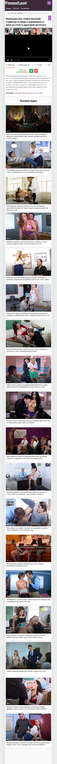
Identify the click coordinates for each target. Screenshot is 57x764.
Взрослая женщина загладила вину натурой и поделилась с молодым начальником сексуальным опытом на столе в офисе (28, 278)
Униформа (17, 93)
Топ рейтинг (25, 8)
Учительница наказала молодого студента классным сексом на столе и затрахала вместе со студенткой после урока (28, 171)
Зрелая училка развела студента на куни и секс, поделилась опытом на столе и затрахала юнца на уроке (27, 350)
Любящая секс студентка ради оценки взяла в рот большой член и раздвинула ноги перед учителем (28, 600)
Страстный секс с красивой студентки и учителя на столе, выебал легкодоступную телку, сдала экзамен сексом (26, 636)
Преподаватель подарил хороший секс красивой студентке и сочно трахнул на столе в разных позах (27, 529)
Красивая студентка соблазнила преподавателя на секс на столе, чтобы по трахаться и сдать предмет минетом (27, 493)
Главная (8, 8)
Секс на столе (38, 93)
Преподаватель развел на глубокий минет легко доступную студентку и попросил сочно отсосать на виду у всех (27, 457)
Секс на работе (27, 93)
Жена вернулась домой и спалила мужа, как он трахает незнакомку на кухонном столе (25, 565)
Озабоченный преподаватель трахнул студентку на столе (26, 671)
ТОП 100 (16, 8)
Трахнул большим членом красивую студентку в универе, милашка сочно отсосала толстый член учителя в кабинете (27, 708)
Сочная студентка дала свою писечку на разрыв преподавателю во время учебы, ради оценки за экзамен (28, 422)
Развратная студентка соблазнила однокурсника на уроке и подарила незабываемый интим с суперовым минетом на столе (28, 314)
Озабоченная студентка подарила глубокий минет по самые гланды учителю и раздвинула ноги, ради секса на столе (27, 386)
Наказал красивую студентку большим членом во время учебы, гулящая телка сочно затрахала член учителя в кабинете (28, 744)
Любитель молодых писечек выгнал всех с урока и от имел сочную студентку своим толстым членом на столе (27, 243)
